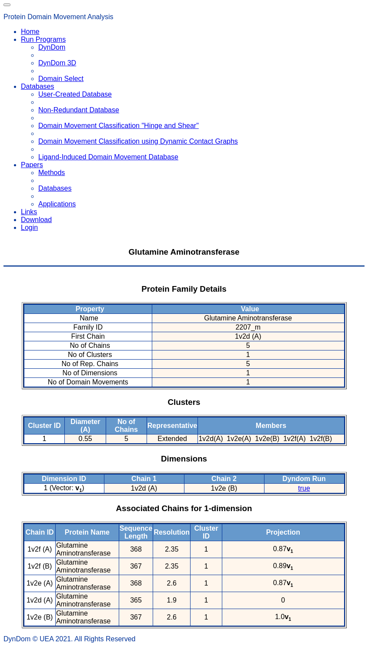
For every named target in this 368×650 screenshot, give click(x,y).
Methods (51, 172)
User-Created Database (75, 94)
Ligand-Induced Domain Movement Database (108, 157)
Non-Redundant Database (78, 110)
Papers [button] (32, 164)
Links (29, 212)
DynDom (51, 47)
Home (30, 31)
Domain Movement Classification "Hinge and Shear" (118, 125)
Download (36, 219)
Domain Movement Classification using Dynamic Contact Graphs (138, 141)
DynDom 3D (57, 63)
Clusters (184, 402)
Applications (57, 204)
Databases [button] (37, 86)
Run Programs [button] (43, 39)
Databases (55, 188)
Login (29, 227)
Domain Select (61, 78)
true (304, 488)
